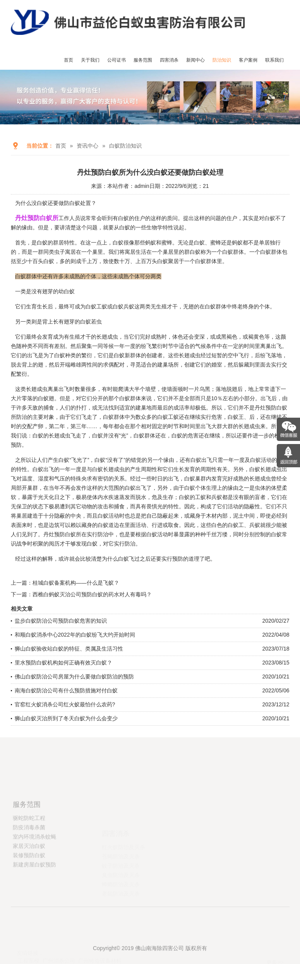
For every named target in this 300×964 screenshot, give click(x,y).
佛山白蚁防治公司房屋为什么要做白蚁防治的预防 (74, 676)
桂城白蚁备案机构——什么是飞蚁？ (76, 583)
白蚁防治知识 (125, 146)
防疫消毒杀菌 (29, 853)
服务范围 (143, 60)
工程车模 (28, 945)
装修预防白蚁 (29, 881)
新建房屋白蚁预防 (34, 891)
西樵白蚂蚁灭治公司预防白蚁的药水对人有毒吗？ (92, 594)
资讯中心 (87, 146)
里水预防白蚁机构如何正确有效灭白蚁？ (63, 662)
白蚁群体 (144, 435)
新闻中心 (195, 60)
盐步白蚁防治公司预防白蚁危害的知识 (61, 621)
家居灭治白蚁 (29, 872)
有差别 (57, 346)
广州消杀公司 (59, 945)
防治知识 (222, 60)
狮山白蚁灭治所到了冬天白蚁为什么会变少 (66, 718)
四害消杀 (169, 60)
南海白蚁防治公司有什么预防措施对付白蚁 (66, 690)
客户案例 (248, 60)
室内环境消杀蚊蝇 (34, 863)
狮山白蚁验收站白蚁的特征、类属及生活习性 (69, 649)
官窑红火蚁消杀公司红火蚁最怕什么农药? (65, 704)
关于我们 (90, 60)
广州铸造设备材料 (100, 945)
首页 (68, 60)
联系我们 (274, 60)
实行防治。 (127, 544)
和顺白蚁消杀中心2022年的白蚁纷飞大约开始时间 (75, 635)
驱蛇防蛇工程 (29, 844)
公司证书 (116, 60)
